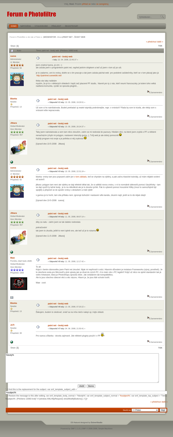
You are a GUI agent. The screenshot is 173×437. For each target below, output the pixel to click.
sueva (13, 56)
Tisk (160, 46)
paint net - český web (62, 56)
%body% (82, 368)
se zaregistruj (102, 4)
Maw (12, 258)
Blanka (13, 99)
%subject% (125, 396)
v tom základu (80, 177)
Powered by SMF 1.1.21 (71, 429)
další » (160, 42)
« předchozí (151, 42)
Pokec (38, 37)
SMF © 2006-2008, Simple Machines (97, 429)
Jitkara (59, 37)
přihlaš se (86, 4)
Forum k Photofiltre (17, 37)
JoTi (12, 325)
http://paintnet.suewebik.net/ (49, 75)
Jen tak (30, 37)
